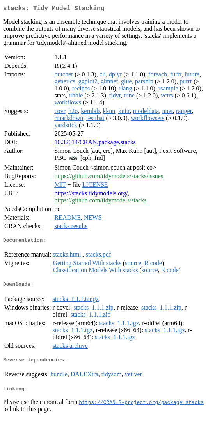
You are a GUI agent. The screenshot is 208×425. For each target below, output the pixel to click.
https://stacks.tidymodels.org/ (91, 194)
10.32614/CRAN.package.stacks (94, 143)
